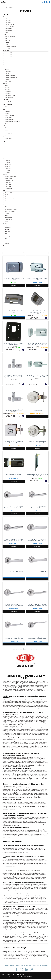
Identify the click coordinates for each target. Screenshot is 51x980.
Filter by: (5, 14)
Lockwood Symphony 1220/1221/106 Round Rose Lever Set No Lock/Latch (37, 540)
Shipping (18, 965)
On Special (5, 241)
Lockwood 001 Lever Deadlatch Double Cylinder (37, 279)
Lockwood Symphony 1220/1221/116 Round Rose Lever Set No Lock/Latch (37, 605)
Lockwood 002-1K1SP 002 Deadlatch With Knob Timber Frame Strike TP (37, 344)
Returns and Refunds (26, 965)
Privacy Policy (43, 965)
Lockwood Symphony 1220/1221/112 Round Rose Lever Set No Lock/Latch (37, 572)
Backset (5, 141)
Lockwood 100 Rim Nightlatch (13, 474)
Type (4, 66)
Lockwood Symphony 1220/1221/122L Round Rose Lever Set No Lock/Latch (37, 637)
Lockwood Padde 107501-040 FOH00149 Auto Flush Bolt (37, 475)
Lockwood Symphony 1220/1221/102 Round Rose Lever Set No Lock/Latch (37, 507)
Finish (4, 109)
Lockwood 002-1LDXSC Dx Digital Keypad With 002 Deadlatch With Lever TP (13, 409)
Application (5, 158)
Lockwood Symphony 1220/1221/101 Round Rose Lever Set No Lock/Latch (13, 507)
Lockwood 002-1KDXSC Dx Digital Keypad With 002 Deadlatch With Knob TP (14, 377)
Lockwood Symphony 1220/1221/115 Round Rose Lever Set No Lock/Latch (13, 605)
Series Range (6, 50)
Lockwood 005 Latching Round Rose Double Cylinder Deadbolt (37, 442)
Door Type (5, 174)
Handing (5, 223)
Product (4, 34)
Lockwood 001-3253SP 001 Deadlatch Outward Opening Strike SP (37, 311)
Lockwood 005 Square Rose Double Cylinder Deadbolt (14, 442)
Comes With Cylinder (8, 236)
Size (4, 125)
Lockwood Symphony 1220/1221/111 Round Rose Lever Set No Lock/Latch (13, 572)
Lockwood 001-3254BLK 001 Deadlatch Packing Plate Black (14, 344)
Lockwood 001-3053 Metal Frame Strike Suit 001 (14, 311)
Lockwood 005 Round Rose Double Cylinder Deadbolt (37, 409)
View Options (14, 285)
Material (5, 206)
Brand (6, 7)
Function (5, 83)
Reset (3, 16)
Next (36, 649)
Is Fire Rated (5, 99)
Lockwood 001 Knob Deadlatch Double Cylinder (14, 279)
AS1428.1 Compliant (7, 104)
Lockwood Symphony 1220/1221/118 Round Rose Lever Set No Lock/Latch (13, 637)
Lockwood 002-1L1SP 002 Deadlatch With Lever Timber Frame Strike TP (37, 376)
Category (5, 18)
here (4, 692)
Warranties (36, 965)
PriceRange (25, 246)
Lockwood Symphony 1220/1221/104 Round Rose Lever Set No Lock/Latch (13, 540)
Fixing (4, 190)
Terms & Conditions (9, 965)
